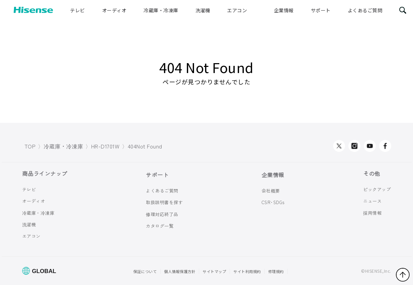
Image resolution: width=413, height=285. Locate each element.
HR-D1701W (105, 146)
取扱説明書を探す (164, 202)
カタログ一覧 (160, 226)
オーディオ (114, 10)
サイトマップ (214, 271)
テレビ (77, 10)
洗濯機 (202, 10)
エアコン (237, 10)
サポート (321, 10)
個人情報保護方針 (179, 271)
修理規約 (276, 271)
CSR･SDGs (273, 202)
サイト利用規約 (247, 271)
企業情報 (284, 10)
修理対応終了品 (162, 214)
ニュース (372, 201)
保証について (145, 271)
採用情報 (372, 212)
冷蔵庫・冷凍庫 (160, 10)
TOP (30, 146)
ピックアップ (377, 189)
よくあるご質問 (365, 10)
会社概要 (271, 190)
